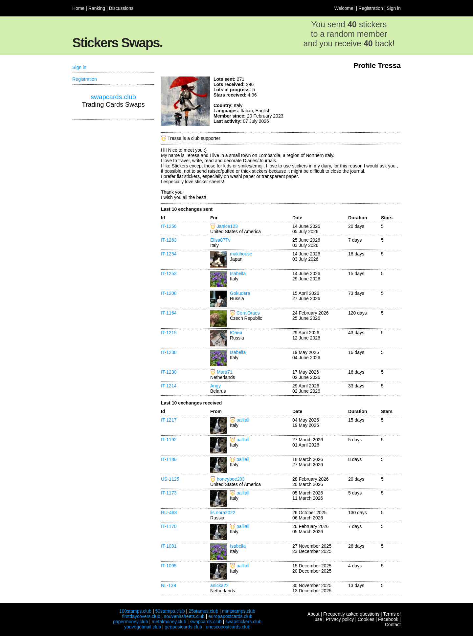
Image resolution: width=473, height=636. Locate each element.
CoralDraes (248, 313)
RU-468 (169, 512)
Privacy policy (340, 619)
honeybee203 (231, 479)
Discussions (121, 8)
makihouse (241, 253)
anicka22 (219, 585)
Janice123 (227, 226)
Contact (393, 624)
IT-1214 (168, 385)
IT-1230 (168, 372)
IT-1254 (168, 253)
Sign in (394, 8)
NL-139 (168, 585)
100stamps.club (135, 611)
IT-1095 (168, 565)
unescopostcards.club (228, 626)
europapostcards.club (230, 616)
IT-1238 (168, 352)
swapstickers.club (243, 621)
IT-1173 (168, 492)
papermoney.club (130, 621)
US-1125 (170, 479)
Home (78, 8)
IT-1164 (168, 313)
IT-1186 (168, 459)
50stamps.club (170, 611)
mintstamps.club (238, 611)
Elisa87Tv (220, 240)
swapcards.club (113, 96)
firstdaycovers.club (141, 616)
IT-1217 (168, 420)
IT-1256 (168, 226)
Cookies (366, 619)
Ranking (96, 8)
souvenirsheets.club (184, 616)
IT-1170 (168, 526)
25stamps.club (203, 611)
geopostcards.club (183, 626)
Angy (215, 385)
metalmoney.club (169, 621)
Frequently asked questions (351, 614)
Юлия (236, 332)
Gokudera (240, 293)
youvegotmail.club (142, 626)
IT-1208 (168, 293)
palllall (242, 420)
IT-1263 (168, 240)
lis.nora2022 (222, 512)
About (313, 614)
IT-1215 (168, 332)
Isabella (238, 273)
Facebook (388, 619)
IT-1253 (168, 273)
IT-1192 (168, 439)
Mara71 (224, 372)
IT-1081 (168, 546)
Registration (370, 8)
